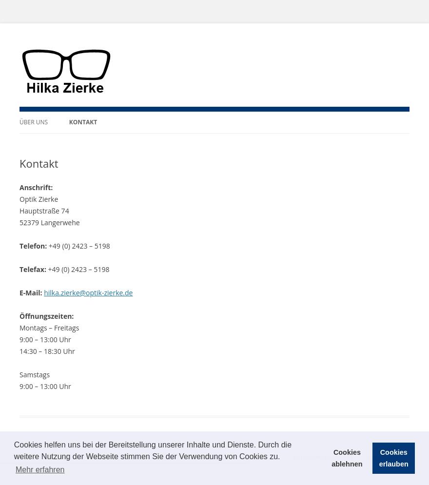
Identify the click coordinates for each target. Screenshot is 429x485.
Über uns (34, 122)
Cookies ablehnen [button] (347, 458)
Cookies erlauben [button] (394, 458)
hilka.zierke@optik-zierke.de (88, 292)
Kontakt (83, 122)
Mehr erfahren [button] (40, 470)
